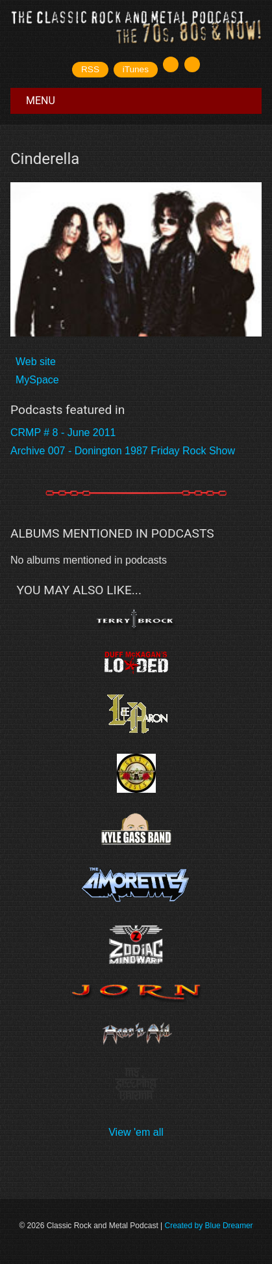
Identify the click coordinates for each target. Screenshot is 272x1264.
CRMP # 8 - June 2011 (63, 432)
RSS (90, 69)
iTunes (136, 69)
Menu (40, 100)
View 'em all (136, 1132)
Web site (36, 361)
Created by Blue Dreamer (209, 1225)
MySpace (37, 379)
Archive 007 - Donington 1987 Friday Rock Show (122, 450)
